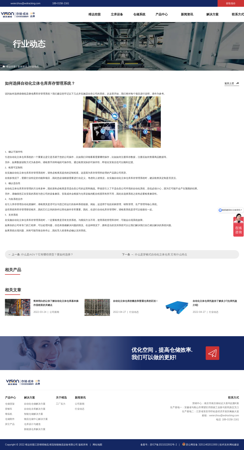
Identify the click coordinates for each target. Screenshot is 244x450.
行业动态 (34, 66)
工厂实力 (60, 403)
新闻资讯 (187, 14)
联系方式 (238, 14)
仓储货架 (10, 403)
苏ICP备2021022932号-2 (163, 444)
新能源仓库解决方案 (34, 429)
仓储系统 (139, 14)
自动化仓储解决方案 (34, 403)
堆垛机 (8, 413)
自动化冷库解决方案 (34, 408)
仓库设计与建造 (32, 424)
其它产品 (10, 424)
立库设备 (117, 14)
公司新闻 (79, 403)
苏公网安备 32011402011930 (199, 444)
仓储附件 (10, 419)
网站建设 (234, 444)
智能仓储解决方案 (33, 413)
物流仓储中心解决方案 (36, 419)
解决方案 (212, 14)
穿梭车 (8, 408)
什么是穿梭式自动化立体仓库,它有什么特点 (161, 254)
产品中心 (162, 14)
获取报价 (231, 3)
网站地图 (97, 444)
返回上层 (229, 83)
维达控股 (94, 14)
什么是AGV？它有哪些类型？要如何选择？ (47, 254)
